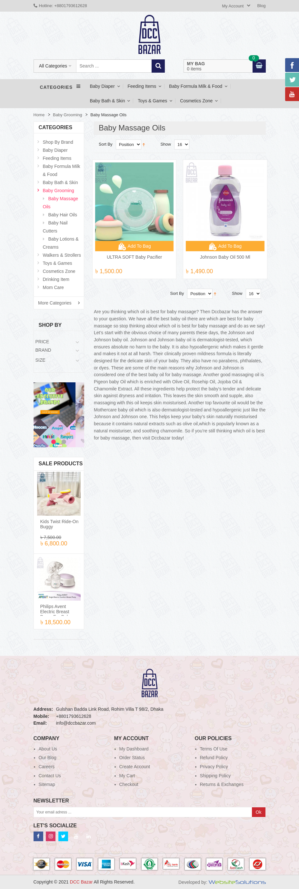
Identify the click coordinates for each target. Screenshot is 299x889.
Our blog (47, 757)
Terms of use (214, 748)
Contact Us (50, 775)
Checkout (128, 784)
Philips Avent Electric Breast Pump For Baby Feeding (56, 614)
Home (39, 114)
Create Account (134, 766)
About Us (48, 748)
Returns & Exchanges (222, 784)
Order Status (132, 757)
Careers (47, 766)
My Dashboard (134, 748)
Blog (261, 5)
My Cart (127, 775)
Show (165, 144)
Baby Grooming (67, 114)
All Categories (53, 65)
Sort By (106, 144)
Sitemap (47, 784)
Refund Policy (214, 757)
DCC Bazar (82, 881)
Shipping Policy (215, 775)
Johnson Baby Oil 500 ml (225, 257)
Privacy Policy (214, 766)
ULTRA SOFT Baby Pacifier (134, 257)
